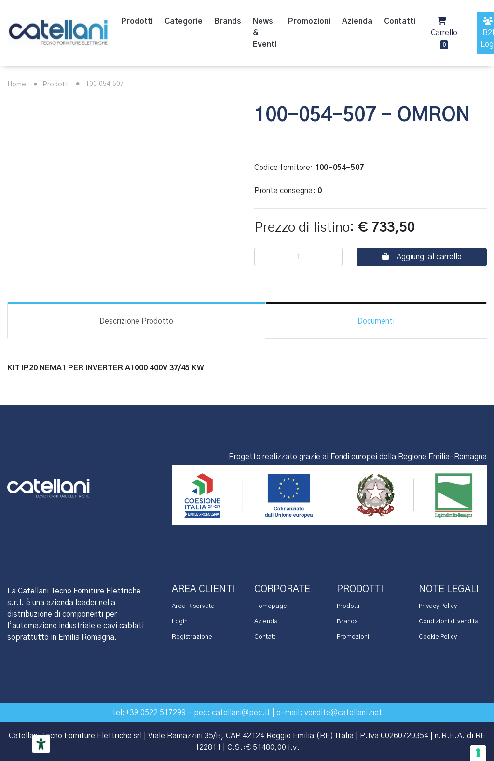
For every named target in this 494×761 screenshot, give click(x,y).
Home (16, 84)
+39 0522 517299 (155, 713)
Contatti (265, 637)
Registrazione (192, 637)
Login (180, 622)
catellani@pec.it (241, 713)
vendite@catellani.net (343, 713)
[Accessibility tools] (41, 744)
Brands (347, 622)
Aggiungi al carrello (422, 257)
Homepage (270, 606)
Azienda (266, 622)
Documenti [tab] (376, 321)
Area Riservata (193, 606)
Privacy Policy (438, 606)
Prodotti (49, 84)
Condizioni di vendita (449, 622)
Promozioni (353, 637)
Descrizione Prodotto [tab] (136, 321)
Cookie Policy (438, 637)
